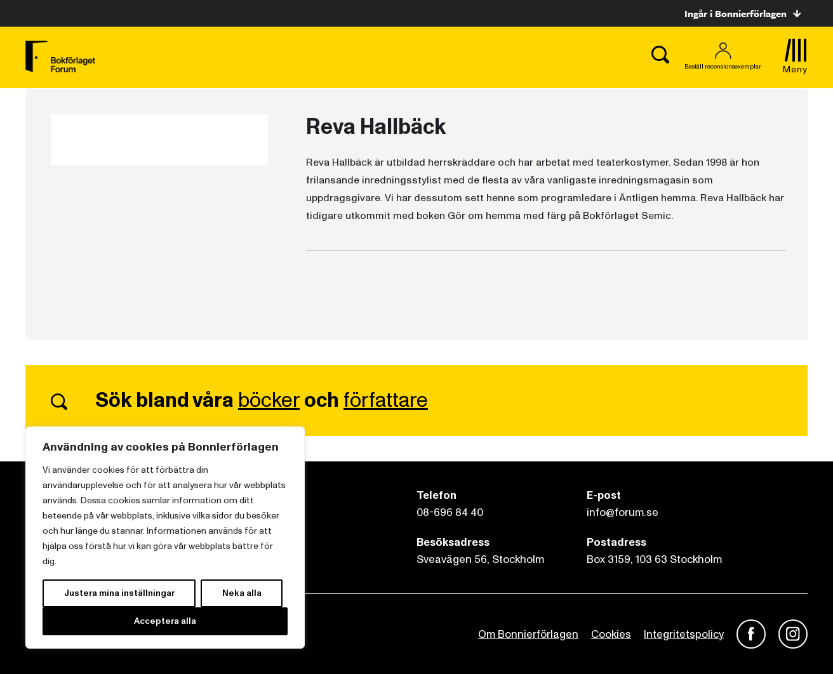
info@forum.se (622, 512)
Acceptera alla (165, 621)
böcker (269, 400)
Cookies (611, 634)
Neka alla (242, 593)
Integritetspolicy (684, 634)
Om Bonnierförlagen (528, 634)
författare (385, 400)
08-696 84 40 (449, 512)
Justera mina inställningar (119, 593)
